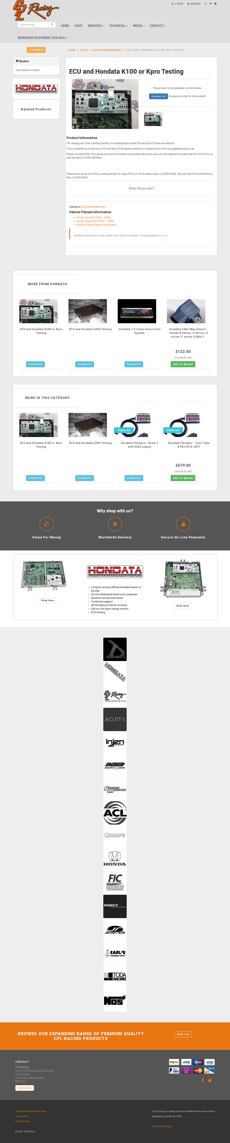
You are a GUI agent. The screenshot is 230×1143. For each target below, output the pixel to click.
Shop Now (47, 600)
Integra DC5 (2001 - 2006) (99, 221)
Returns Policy (22, 1121)
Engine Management (107, 50)
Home (65, 25)
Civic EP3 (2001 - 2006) (98, 217)
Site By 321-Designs (162, 1126)
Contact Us (158, 96)
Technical (118, 25)
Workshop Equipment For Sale (43, 37)
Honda (80, 217)
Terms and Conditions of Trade (30, 1111)
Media (139, 25)
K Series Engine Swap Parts (100, 224)
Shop (78, 25)
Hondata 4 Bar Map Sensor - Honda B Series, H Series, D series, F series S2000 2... (188, 333)
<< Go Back (36, 49)
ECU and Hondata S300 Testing (90, 329)
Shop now (183, 1034)
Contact (158, 25)
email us (162, 235)
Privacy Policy (22, 1116)
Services (96, 25)
